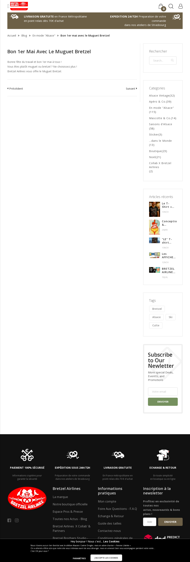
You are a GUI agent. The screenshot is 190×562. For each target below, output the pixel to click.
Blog (24, 35)
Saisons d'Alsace (160, 124)
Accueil (11, 35)
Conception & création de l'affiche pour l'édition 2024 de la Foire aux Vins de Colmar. (169, 223)
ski (170, 317)
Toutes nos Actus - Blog (70, 519)
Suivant (130, 88)
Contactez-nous (109, 531)
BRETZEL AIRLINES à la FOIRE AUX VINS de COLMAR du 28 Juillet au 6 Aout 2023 (169, 270)
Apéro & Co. (157, 101)
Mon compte (107, 501)
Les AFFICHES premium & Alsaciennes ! (169, 255)
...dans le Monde (160, 140)
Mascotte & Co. (160, 118)
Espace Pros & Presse (68, 511)
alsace (156, 317)
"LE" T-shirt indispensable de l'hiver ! (169, 241)
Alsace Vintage (159, 95)
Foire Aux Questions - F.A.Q (117, 509)
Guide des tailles (109, 523)
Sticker (154, 134)
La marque (60, 497)
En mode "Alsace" (43, 35)
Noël (152, 157)
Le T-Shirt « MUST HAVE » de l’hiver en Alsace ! (169, 205)
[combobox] (163, 60)
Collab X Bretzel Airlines (160, 165)
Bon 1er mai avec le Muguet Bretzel (49, 51)
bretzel (157, 309)
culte (155, 325)
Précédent (16, 88)
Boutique (155, 151)
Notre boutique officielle (70, 504)
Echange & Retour (111, 516)
